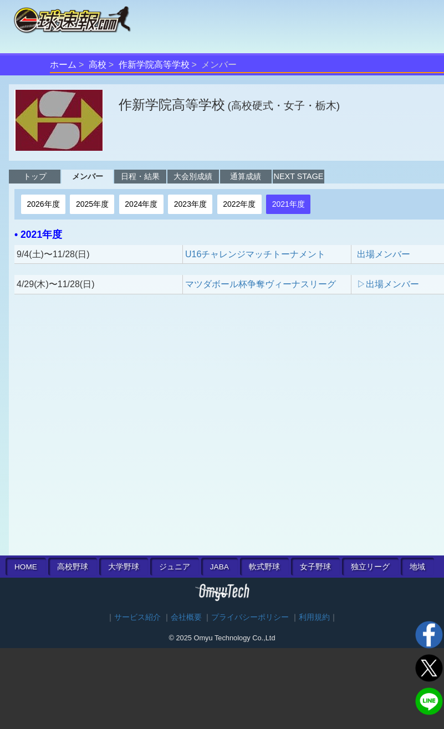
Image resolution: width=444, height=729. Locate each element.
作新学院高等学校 (154, 64)
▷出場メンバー (388, 284)
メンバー (87, 176)
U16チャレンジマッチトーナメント (255, 254)
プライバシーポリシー (250, 617)
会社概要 (186, 617)
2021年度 (288, 204)
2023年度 (190, 204)
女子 (315, 567)
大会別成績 (192, 176)
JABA (219, 567)
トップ (35, 176)
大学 (123, 567)
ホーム (63, 64)
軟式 (264, 567)
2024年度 (141, 204)
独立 (370, 567)
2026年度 (43, 204)
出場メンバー (383, 254)
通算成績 (245, 176)
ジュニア (174, 567)
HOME (25, 567)
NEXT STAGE (299, 176)
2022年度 (239, 204)
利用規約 (314, 617)
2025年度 (92, 204)
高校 (97, 64)
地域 (417, 567)
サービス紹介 (137, 617)
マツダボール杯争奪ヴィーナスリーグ (260, 284)
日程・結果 (140, 176)
